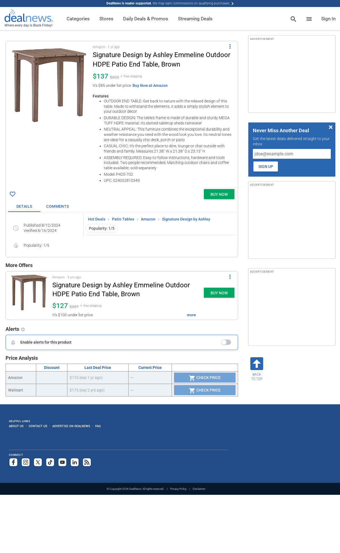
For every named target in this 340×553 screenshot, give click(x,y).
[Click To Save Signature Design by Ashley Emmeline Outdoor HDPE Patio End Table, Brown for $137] (12, 194)
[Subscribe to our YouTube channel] (62, 462)
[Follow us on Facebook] (13, 462)
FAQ (98, 426)
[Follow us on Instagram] (25, 462)
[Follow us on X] (37, 462)
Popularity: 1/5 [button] (101, 228)
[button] (122, 114)
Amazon (148, 219)
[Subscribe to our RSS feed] (86, 462)
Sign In (328, 18)
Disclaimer (199, 488)
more (191, 315)
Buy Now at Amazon (150, 85)
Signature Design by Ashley (186, 219)
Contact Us (38, 426)
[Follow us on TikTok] (50, 462)
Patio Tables (123, 219)
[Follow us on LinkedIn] (74, 462)
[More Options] (230, 46)
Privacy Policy (178, 488)
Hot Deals (96, 219)
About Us (16, 426)
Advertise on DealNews (71, 426)
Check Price (205, 378)
